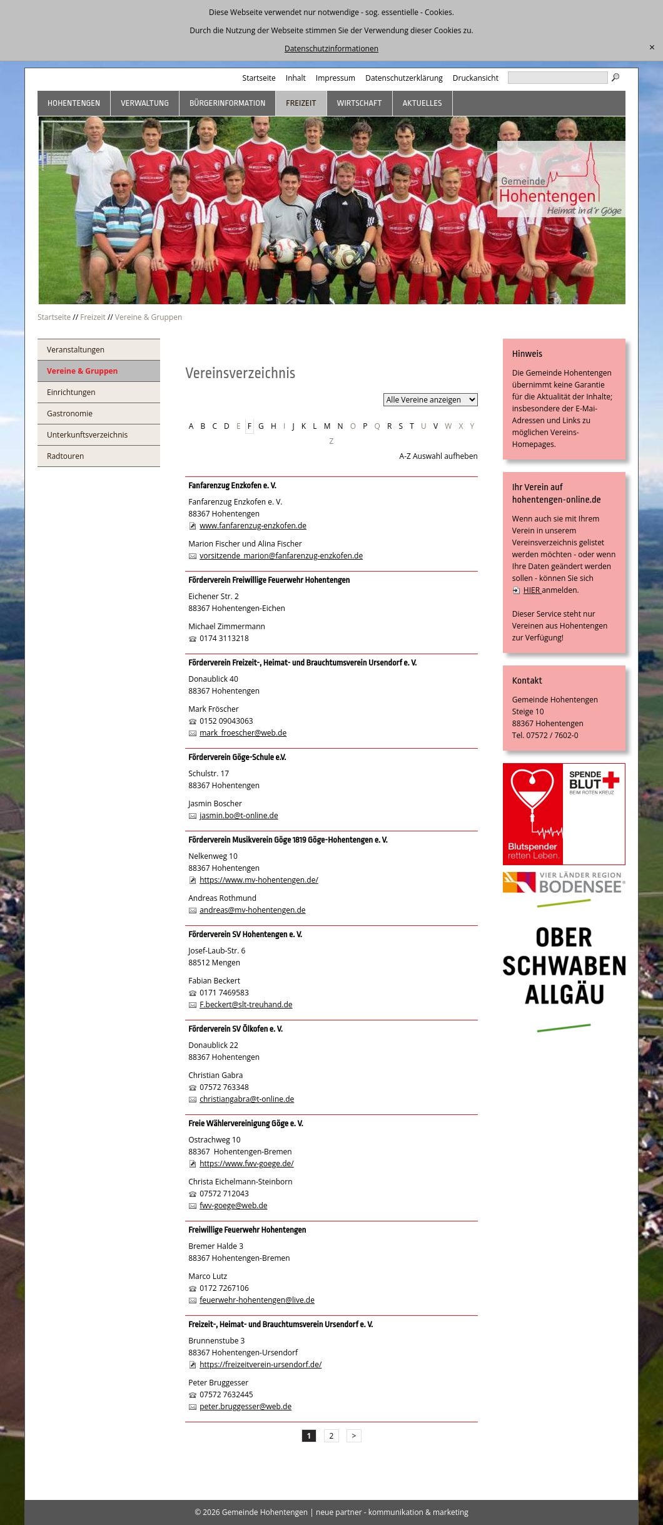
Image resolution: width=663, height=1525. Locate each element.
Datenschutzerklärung (404, 78)
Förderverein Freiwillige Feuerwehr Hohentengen (269, 580)
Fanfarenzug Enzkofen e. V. (232, 485)
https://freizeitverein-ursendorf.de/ (260, 1364)
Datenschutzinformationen (331, 48)
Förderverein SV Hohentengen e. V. (245, 934)
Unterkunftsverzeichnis (87, 434)
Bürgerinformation (227, 103)
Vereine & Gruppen (148, 317)
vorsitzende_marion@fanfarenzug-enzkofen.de (281, 555)
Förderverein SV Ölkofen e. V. (235, 1029)
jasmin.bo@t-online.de (239, 815)
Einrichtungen (71, 392)
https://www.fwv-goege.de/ (247, 1163)
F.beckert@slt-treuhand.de (246, 1004)
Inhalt (296, 78)
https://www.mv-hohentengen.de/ (259, 880)
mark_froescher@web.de (243, 732)
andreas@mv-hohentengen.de (252, 910)
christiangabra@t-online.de (247, 1099)
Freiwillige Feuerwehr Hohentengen (247, 1230)
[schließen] (652, 47)
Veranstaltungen (75, 349)
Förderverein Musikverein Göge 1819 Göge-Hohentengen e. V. (288, 840)
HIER (533, 590)
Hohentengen (74, 103)
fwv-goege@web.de (233, 1205)
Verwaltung (145, 103)
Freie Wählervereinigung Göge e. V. (245, 1123)
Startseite (259, 78)
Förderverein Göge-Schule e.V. (237, 757)
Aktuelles (422, 103)
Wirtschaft (359, 103)
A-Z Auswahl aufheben (439, 456)
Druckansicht (476, 78)
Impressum (335, 78)
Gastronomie (70, 413)
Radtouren (65, 456)
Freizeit (301, 103)
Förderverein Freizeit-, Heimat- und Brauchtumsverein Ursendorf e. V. (302, 662)
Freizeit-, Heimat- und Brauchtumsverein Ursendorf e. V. (280, 1324)
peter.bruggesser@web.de (245, 1406)
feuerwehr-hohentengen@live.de (257, 1300)
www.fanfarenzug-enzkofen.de (253, 525)
